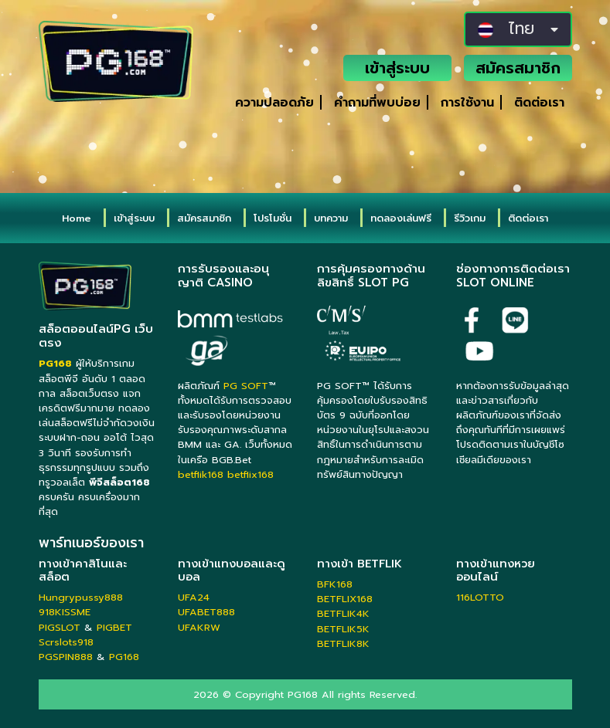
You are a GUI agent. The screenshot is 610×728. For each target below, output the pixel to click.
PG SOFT (245, 385)
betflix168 (250, 474)
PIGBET (114, 627)
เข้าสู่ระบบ (397, 68)
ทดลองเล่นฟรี (400, 218)
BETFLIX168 (345, 598)
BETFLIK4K (343, 613)
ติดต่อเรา (539, 102)
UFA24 (194, 597)
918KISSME (64, 611)
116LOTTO (480, 597)
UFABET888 (206, 611)
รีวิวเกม (470, 218)
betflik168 (200, 474)
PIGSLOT (59, 627)
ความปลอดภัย (274, 102)
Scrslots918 (66, 642)
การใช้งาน (467, 102)
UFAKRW (199, 627)
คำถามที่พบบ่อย (377, 102)
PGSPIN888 (66, 656)
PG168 (124, 656)
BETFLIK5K (343, 628)
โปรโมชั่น (272, 218)
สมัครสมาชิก (518, 68)
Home (76, 218)
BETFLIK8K (343, 643)
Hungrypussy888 (81, 597)
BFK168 (335, 584)
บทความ (331, 218)
